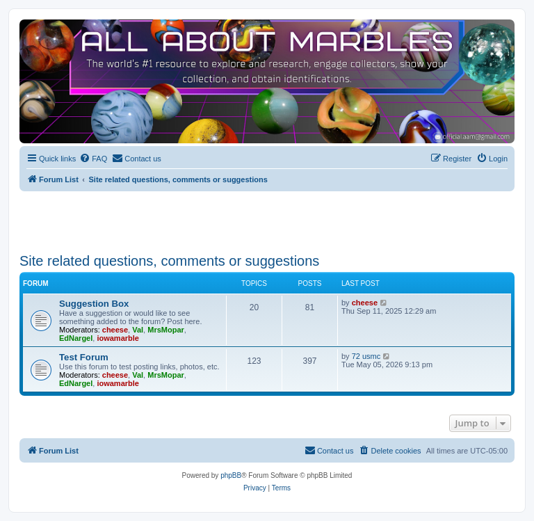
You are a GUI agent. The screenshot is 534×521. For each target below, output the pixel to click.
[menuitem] (93, 158)
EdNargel (75, 338)
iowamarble (118, 338)
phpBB (230, 475)
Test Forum (83, 357)
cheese (115, 330)
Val (137, 330)
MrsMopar (165, 330)
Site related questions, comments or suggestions (169, 260)
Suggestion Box (94, 303)
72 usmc (366, 356)
